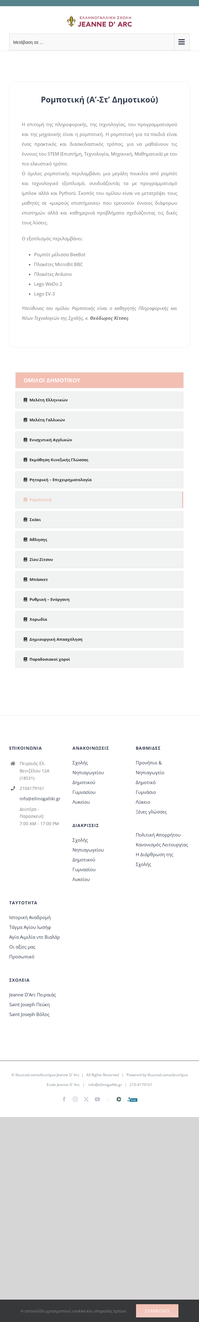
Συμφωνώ (157, 1311)
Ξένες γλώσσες (151, 812)
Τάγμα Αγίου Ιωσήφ (30, 927)
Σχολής (80, 763)
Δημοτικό (146, 782)
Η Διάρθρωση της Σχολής (154, 859)
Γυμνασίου (84, 792)
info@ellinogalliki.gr (40, 799)
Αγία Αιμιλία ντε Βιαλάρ (34, 937)
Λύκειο (143, 802)
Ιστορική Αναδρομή (30, 917)
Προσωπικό (21, 956)
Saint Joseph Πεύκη (29, 1004)
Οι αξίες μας (22, 947)
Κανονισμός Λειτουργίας (162, 844)
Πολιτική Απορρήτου (158, 835)
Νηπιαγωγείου (88, 772)
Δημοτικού (83, 782)
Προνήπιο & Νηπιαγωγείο (150, 767)
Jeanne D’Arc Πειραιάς (32, 995)
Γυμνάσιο (146, 792)
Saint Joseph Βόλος (29, 1014)
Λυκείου (81, 802)
